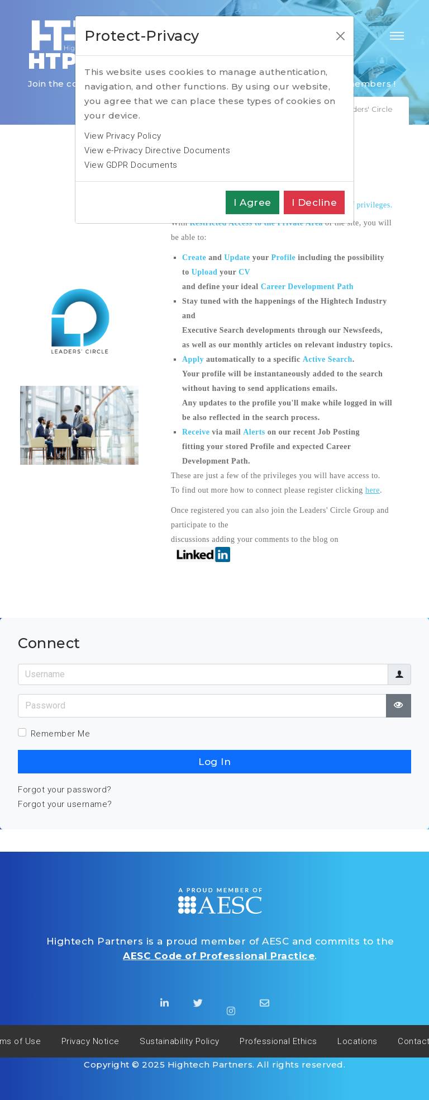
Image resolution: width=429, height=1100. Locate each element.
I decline (314, 202)
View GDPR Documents (131, 165)
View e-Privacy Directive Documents (157, 150)
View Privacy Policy (122, 136)
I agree (252, 202)
